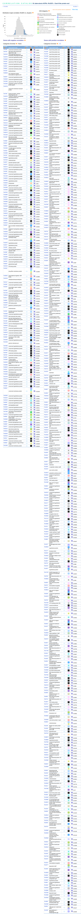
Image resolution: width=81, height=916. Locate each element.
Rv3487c (46, 607)
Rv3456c (46, 255)
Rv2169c (6, 445)
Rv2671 (5, 297)
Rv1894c (6, 409)
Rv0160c (6, 371)
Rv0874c (6, 132)
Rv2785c (46, 204)
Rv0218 (5, 208)
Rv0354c (6, 325)
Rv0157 (46, 334)
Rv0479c (46, 245)
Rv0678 (5, 76)
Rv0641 (46, 402)
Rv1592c (46, 434)
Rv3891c (46, 167)
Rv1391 (46, 349)
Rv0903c (6, 73)
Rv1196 (46, 89)
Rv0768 (5, 112)
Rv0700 (46, 361)
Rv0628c (6, 79)
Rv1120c (6, 134)
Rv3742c (6, 160)
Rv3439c (6, 189)
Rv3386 (5, 252)
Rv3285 (46, 260)
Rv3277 (46, 505)
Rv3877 (46, 461)
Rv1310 (46, 630)
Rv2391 (46, 407)
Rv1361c (46, 79)
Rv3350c (6, 302)
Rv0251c (6, 428)
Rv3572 (5, 245)
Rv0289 (46, 593)
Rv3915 (46, 464)
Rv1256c (6, 81)
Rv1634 (5, 268)
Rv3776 (5, 328)
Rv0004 (5, 66)
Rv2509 (46, 452)
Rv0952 (46, 278)
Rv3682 (46, 539)
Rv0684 (46, 447)
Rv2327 (46, 353)
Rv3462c (46, 555)
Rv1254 (5, 70)
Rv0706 (46, 194)
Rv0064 (5, 68)
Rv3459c (46, 134)
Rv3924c (46, 273)
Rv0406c (6, 316)
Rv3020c (46, 332)
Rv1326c (6, 148)
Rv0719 (46, 425)
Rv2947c (46, 472)
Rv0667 (46, 389)
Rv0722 (46, 432)
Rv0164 (46, 645)
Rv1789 (46, 480)
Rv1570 (5, 164)
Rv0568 (5, 337)
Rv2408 (5, 171)
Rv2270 (5, 211)
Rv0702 (46, 648)
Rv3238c (6, 187)
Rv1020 (5, 286)
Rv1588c (6, 153)
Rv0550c (6, 157)
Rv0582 (5, 357)
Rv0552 (5, 63)
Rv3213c (46, 313)
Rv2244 (46, 283)
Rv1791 (46, 84)
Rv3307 (46, 642)
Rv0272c (6, 379)
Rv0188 (5, 49)
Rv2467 (46, 665)
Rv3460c (46, 516)
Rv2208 (5, 229)
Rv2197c (46, 511)
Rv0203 (46, 196)
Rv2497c (6, 318)
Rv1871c (46, 164)
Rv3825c (46, 225)
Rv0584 (5, 300)
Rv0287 (46, 184)
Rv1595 (46, 466)
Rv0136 (5, 61)
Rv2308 (5, 284)
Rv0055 (46, 582)
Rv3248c (46, 94)
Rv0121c (6, 123)
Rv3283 (46, 558)
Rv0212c (6, 249)
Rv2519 (46, 308)
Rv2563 (46, 635)
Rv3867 (46, 445)
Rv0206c (46, 495)
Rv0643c (46, 395)
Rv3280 (46, 221)
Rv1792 (46, 60)
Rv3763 (46, 337)
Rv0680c (6, 59)
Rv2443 (46, 239)
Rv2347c (46, 63)
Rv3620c (46, 65)
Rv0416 (5, 197)
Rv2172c (46, 375)
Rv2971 (46, 117)
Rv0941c (6, 130)
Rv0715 (46, 368)
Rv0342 (5, 143)
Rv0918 (5, 381)
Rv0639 (46, 207)
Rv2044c (6, 234)
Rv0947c (46, 605)
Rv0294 (5, 225)
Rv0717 (46, 201)
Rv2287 (46, 82)
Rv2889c (46, 513)
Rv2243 (46, 565)
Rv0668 (46, 457)
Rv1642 (46, 455)
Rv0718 (46, 231)
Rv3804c (46, 100)
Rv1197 (46, 58)
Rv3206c (6, 206)
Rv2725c (46, 602)
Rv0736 (5, 355)
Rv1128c (6, 176)
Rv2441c (46, 189)
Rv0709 (46, 378)
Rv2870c (6, 96)
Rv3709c (46, 281)
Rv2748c (6, 411)
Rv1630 (46, 658)
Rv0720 (46, 412)
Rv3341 (46, 653)
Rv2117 (46, 503)
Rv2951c (46, 142)
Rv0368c (6, 313)
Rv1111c (46, 518)
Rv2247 (46, 626)
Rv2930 (46, 620)
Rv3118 (46, 145)
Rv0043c (6, 362)
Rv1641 (46, 191)
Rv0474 (46, 585)
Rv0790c (6, 180)
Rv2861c (46, 340)
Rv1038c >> (75, 6)
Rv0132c (6, 54)
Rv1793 (46, 54)
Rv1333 (46, 371)
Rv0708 (46, 576)
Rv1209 (46, 534)
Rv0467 (46, 477)
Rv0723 (46, 292)
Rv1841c (6, 397)
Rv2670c (6, 57)
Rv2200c (46, 326)
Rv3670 (5, 162)
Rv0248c (46, 667)
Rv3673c (46, 488)
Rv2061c (46, 287)
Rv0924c (6, 431)
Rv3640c (6, 183)
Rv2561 (46, 122)
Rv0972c (6, 259)
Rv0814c (46, 150)
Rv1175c (46, 572)
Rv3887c (46, 500)
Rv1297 (46, 127)
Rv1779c (46, 650)
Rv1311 (46, 526)
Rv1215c (46, 497)
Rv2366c (6, 256)
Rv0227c (46, 306)
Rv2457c (46, 596)
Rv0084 (5, 421)
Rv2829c (6, 433)
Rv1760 (5, 334)
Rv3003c (46, 385)
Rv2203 (46, 199)
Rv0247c (46, 303)
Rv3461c (46, 265)
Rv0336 (5, 220)
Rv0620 (5, 263)
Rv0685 (46, 153)
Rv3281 (46, 172)
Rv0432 (46, 258)
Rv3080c (6, 374)
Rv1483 (46, 342)
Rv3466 (5, 101)
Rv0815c (46, 77)
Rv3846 (46, 218)
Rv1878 (5, 305)
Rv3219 (46, 109)
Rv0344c (6, 110)
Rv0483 (46, 140)
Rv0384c (6, 419)
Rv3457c (46, 227)
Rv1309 (46, 521)
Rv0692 (46, 486)
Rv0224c (6, 278)
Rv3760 (5, 352)
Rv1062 (5, 330)
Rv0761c (46, 398)
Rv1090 (5, 247)
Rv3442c (46, 186)
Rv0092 (5, 442)
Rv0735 (5, 51)
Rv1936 (5, 99)
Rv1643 (46, 147)
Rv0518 (5, 369)
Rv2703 (46, 87)
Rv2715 (46, 92)
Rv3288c (6, 364)
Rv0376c (6, 414)
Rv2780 (5, 93)
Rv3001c (46, 177)
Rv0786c (6, 345)
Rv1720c (6, 292)
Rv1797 (46, 298)
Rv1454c (6, 342)
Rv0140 (5, 103)
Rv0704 (46, 609)
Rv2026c (6, 169)
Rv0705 (46, 600)
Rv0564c (6, 295)
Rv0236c (6, 440)
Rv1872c (46, 311)
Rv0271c (6, 166)
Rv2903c (46, 632)
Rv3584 (46, 405)
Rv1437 (46, 544)
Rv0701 (46, 417)
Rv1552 (5, 311)
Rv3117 (46, 74)
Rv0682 (46, 380)
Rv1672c (6, 86)
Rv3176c (6, 376)
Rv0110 (5, 282)
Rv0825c (6, 178)
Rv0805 (46, 300)
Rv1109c (46, 169)
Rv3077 (46, 72)
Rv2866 (5, 141)
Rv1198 (46, 51)
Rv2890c (46, 437)
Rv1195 (46, 70)
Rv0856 (5, 424)
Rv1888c (6, 194)
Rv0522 (5, 185)
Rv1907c (6, 242)
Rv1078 (46, 409)
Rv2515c (6, 400)
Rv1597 (46, 568)
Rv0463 (46, 623)
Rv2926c (6, 407)
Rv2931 (46, 661)
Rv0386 (5, 236)
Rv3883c (46, 211)
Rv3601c (46, 130)
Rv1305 (46, 295)
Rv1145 (5, 215)
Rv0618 (5, 117)
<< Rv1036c (5, 6)
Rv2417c (46, 656)
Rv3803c (46, 578)
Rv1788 (46, 250)
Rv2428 (46, 234)
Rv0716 (46, 236)
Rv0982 (5, 416)
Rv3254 (46, 508)
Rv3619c (46, 49)
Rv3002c (46, 529)
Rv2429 (46, 112)
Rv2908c (46, 450)
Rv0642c (46, 216)
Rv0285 (46, 427)
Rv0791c (6, 192)
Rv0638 (46, 553)
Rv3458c (46, 175)
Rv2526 (5, 150)
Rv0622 (5, 145)
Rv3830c (6, 275)
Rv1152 (5, 155)
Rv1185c (46, 482)
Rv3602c (46, 181)
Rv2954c (46, 547)
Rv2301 (46, 383)
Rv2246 (46, 320)
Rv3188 (5, 385)
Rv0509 (46, 422)
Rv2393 (46, 419)
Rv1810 (46, 355)
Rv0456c (6, 199)
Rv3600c (46, 475)
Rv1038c (46, 56)
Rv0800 (5, 404)
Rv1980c (46, 523)
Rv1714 (5, 307)
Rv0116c (6, 115)
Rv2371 (46, 414)
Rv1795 (46, 104)
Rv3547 (46, 156)
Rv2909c (46, 440)
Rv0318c (6, 436)
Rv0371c (6, 383)
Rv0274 (5, 426)
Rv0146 (46, 276)
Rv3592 (46, 393)
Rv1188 (5, 321)
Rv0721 (46, 346)
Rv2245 (46, 316)
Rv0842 (5, 388)
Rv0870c (6, 332)
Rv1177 (46, 550)
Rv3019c (46, 330)
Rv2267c (6, 348)
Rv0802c (6, 367)
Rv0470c (46, 162)
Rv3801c (46, 589)
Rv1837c (46, 531)
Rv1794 (46, 159)
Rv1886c (46, 97)
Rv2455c (46, 363)
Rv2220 (46, 107)
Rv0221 (5, 203)
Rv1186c (6, 239)
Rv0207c (46, 492)
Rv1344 (46, 469)
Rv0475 (46, 639)
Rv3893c (46, 248)
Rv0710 (46, 563)
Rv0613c (46, 430)
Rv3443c (46, 252)
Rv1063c (6, 218)
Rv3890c (46, 243)
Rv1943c (46, 536)
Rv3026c (6, 231)
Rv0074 (5, 173)
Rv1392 (46, 323)
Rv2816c (6, 223)
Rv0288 (46, 366)
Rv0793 (5, 261)
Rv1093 (46, 616)
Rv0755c (6, 350)
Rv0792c (6, 120)
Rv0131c (6, 323)
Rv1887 (46, 561)
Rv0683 (46, 213)
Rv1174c (46, 270)
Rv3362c (6, 108)
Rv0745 (5, 254)
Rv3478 (46, 115)
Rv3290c (6, 359)
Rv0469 (46, 119)
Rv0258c (6, 395)
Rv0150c (6, 339)
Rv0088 (5, 105)
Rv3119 (46, 136)
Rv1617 (46, 587)
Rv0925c (46, 358)
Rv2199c (46, 125)
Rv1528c (6, 83)
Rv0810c (6, 213)
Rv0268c (6, 201)
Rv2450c (46, 290)
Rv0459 (5, 402)
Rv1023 (46, 442)
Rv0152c (6, 266)
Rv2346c (46, 67)
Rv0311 (5, 438)
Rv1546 (5, 290)
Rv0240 (5, 128)
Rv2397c (46, 612)
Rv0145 (46, 268)
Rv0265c (6, 125)
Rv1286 (5, 137)
